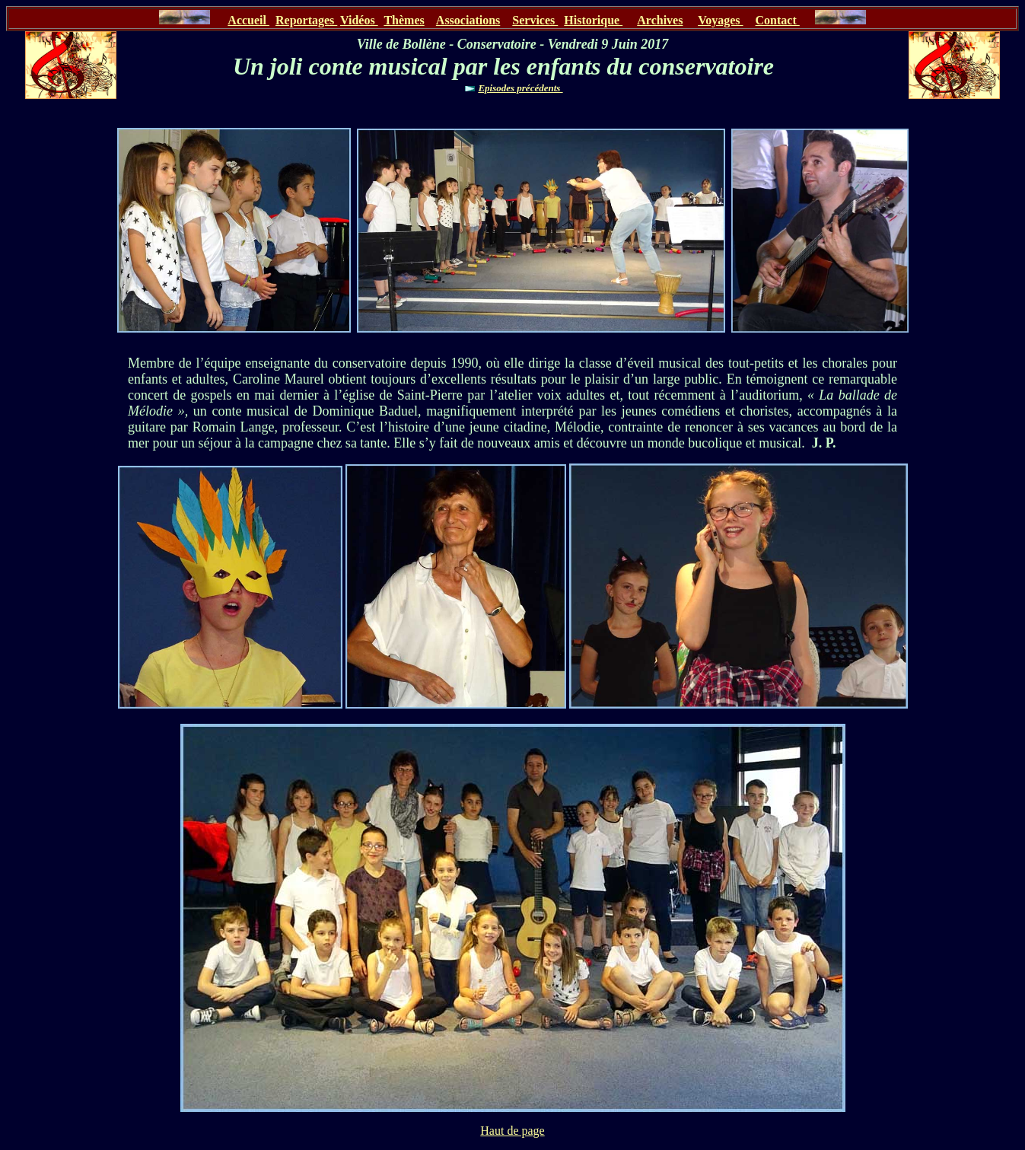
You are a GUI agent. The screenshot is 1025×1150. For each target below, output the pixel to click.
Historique (593, 20)
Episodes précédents (520, 88)
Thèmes (404, 20)
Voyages (720, 20)
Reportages (306, 20)
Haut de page (512, 1130)
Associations (468, 20)
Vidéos (359, 20)
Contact (778, 20)
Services (535, 20)
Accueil (248, 20)
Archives (660, 20)
